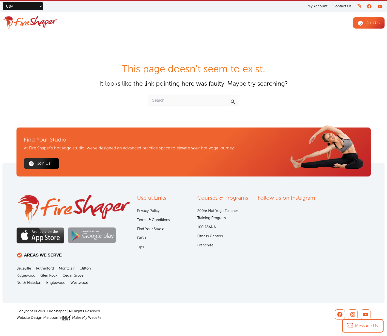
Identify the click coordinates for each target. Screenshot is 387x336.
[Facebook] (369, 6)
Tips (140, 247)
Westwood (79, 282)
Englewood (55, 282)
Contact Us (342, 6)
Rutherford (45, 268)
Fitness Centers (210, 236)
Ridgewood (25, 275)
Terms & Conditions (153, 220)
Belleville (23, 268)
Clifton (85, 268)
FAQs (141, 238)
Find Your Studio (150, 229)
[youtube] (380, 6)
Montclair (67, 268)
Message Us (366, 325)
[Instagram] (358, 6)
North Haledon (28, 282)
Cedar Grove (72, 275)
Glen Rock (49, 275)
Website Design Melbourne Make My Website (58, 317)
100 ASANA (206, 227)
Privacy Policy (148, 210)
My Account (317, 6)
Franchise (205, 245)
